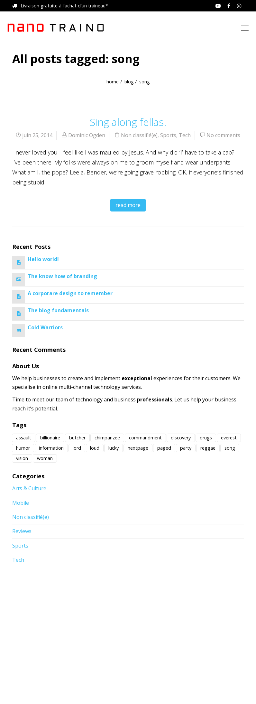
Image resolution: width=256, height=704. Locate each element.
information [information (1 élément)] (51, 448)
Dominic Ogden (86, 135)
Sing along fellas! (128, 122)
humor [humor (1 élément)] (23, 448)
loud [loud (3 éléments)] (94, 448)
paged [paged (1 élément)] (164, 448)
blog (128, 82)
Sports (168, 135)
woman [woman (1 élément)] (45, 458)
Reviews (22, 531)
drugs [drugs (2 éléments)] (206, 438)
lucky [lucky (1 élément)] (113, 448)
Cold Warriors (45, 327)
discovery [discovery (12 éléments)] (181, 438)
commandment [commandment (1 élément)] (145, 438)
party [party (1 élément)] (185, 448)
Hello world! (43, 259)
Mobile (20, 502)
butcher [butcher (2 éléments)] (77, 438)
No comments (223, 135)
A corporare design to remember (70, 293)
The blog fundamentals (58, 310)
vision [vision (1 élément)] (22, 458)
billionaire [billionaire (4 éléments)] (50, 438)
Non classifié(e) (139, 135)
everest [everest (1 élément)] (229, 438)
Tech (185, 135)
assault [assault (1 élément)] (23, 438)
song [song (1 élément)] (229, 448)
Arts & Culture (29, 488)
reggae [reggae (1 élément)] (207, 448)
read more (128, 205)
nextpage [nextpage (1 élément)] (138, 448)
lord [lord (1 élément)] (77, 448)
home (112, 82)
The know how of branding (62, 276)
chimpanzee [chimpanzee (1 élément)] (107, 438)
